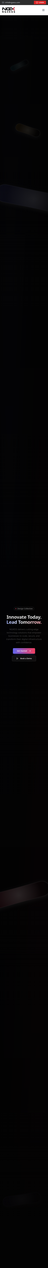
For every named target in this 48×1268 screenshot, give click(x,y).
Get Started (24, 654)
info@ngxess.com (12, 2)
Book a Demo (24, 661)
